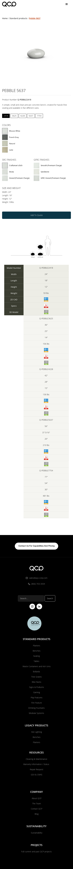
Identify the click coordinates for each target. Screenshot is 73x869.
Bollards (36, 660)
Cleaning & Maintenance (36, 748)
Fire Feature (36, 691)
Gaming (36, 681)
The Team (36, 792)
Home (5, 7)
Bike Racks (36, 671)
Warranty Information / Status (36, 753)
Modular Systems (36, 702)
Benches (36, 639)
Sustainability (36, 821)
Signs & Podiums (36, 676)
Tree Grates (36, 665)
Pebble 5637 (34, 7)
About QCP (36, 787)
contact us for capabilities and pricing (36, 535)
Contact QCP (36, 797)
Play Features (36, 686)
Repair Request (36, 758)
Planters (36, 634)
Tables (36, 650)
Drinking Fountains (36, 697)
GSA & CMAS (36, 763)
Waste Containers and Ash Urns (37, 655)
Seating (36, 645)
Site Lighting (36, 721)
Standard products (18, 7)
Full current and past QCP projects (36, 840)
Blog (36, 803)
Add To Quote (36, 204)
